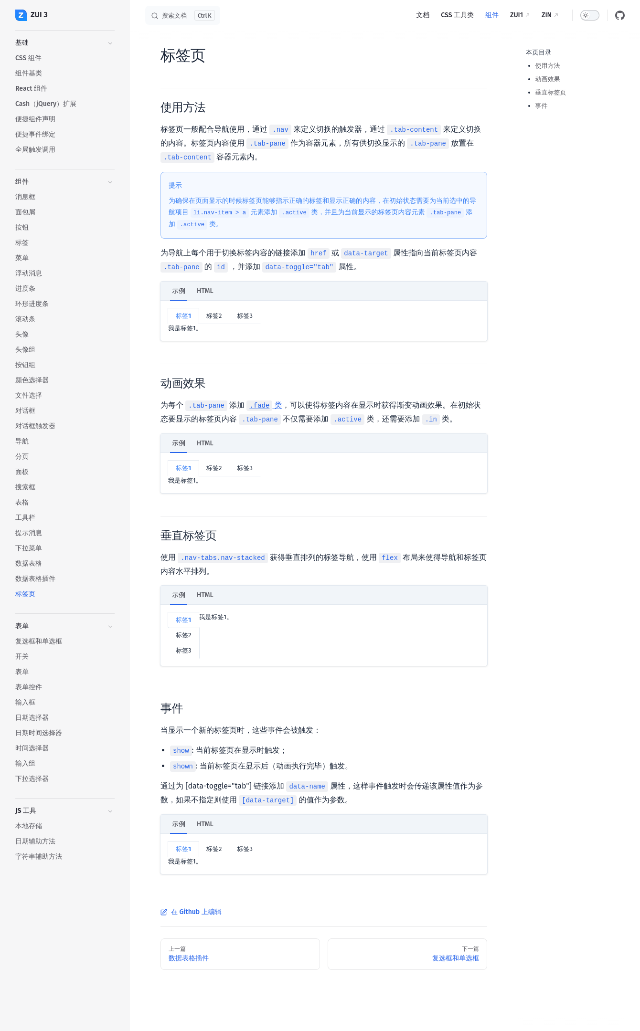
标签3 (245, 315)
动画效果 (547, 79)
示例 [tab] (178, 291)
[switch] (589, 15)
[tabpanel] (323, 321)
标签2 (214, 315)
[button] (65, 43)
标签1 (183, 315)
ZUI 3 (31, 15)
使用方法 (547, 65)
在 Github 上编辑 (191, 912)
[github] (620, 15)
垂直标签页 (550, 92)
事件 (541, 105)
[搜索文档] (182, 15)
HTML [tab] (205, 291)
